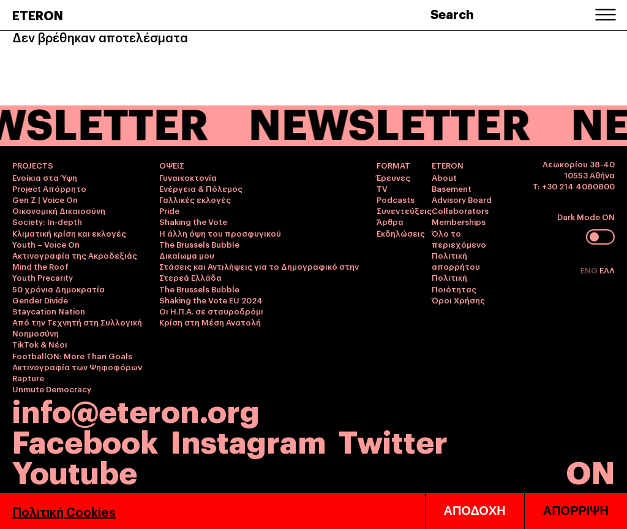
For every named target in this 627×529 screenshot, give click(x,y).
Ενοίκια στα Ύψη (44, 177)
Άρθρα (390, 221)
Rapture (28, 377)
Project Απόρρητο (49, 188)
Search (452, 13)
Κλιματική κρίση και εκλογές (69, 232)
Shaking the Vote (193, 221)
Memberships (459, 221)
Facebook (85, 440)
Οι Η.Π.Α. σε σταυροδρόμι (211, 310)
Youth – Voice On (46, 243)
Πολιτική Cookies (64, 511)
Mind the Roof (40, 266)
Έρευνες (393, 177)
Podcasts (396, 199)
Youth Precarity (42, 277)
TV (382, 188)
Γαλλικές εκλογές (195, 199)
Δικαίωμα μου (186, 255)
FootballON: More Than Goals (72, 355)
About (444, 177)
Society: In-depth (47, 221)
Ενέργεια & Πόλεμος (200, 188)
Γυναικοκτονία (188, 177)
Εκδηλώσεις (401, 232)
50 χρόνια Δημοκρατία (58, 288)
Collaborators (460, 210)
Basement (451, 188)
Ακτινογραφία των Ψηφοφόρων (77, 366)
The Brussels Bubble (199, 243)
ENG (589, 269)
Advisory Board (462, 199)
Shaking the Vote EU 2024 (211, 299)
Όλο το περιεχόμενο (459, 238)
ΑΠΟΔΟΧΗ (475, 510)
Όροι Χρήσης (458, 299)
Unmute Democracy (51, 388)
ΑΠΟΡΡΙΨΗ (576, 510)
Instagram (248, 440)
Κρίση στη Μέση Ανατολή (210, 321)
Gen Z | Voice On (45, 199)
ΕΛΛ (607, 269)
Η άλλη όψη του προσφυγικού (220, 232)
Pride (169, 210)
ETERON (37, 15)
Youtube (74, 470)
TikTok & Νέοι (39, 343)
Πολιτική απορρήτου (456, 260)
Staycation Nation (48, 310)
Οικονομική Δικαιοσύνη (58, 210)
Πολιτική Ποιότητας (454, 283)
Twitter (393, 440)
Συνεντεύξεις (404, 210)
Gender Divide (40, 299)
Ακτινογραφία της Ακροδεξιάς (74, 255)
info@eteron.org (136, 409)
